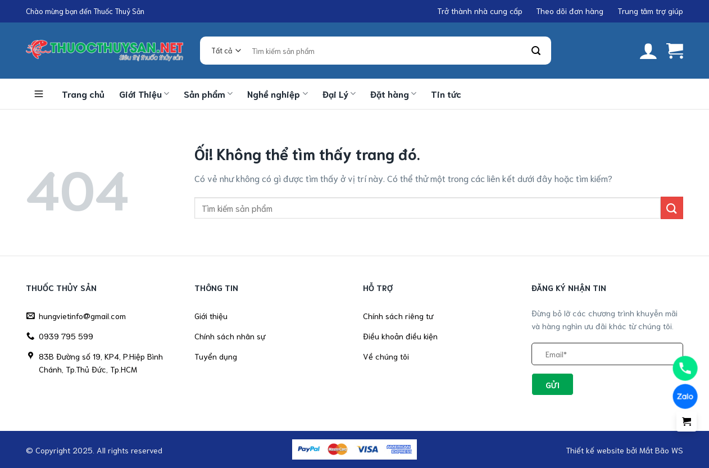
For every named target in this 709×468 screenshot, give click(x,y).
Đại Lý (339, 93)
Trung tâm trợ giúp (650, 10)
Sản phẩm (208, 93)
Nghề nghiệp (277, 93)
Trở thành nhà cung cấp (479, 10)
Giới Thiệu (144, 93)
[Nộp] (536, 51)
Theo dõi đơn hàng (569, 10)
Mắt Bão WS (661, 449)
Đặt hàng (393, 93)
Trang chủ (83, 93)
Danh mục (38, 93)
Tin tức (446, 93)
